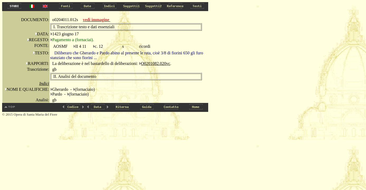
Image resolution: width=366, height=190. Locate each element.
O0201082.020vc (155, 63)
